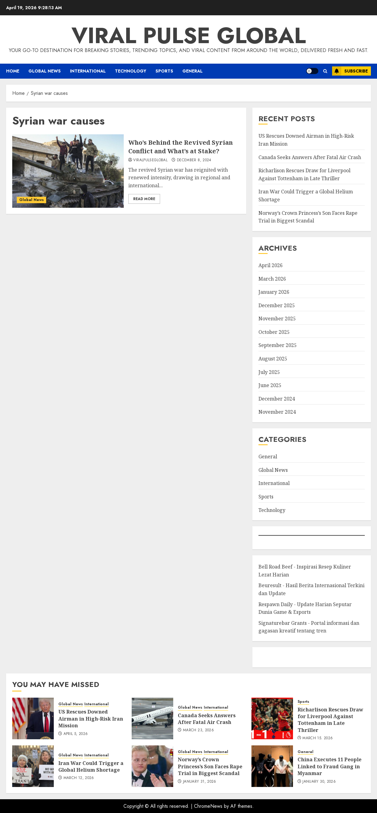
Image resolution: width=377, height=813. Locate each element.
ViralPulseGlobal (150, 160)
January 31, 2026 (199, 781)
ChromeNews (208, 806)
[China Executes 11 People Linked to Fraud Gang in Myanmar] (272, 766)
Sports (164, 71)
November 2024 (277, 411)
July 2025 (269, 372)
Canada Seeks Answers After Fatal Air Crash (309, 157)
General (192, 71)
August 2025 (272, 358)
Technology (130, 71)
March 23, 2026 (198, 730)
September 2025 (277, 345)
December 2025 (276, 305)
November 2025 (277, 318)
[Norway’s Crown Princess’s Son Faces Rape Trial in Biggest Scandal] (152, 766)
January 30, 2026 (319, 781)
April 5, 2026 (76, 734)
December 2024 (276, 398)
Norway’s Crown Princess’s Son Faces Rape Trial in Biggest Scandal (210, 766)
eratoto (265, 657)
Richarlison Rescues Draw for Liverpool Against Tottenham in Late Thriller (330, 719)
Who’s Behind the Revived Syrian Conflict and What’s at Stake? (180, 146)
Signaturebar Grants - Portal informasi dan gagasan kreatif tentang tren (308, 627)
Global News (44, 71)
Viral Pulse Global (188, 35)
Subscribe (350, 71)
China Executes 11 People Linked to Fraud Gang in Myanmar (329, 766)
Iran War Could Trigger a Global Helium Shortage (90, 766)
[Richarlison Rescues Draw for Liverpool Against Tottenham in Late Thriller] (272, 718)
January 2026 (273, 292)
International (88, 71)
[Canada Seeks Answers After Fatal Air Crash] (152, 718)
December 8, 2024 (194, 160)
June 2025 (269, 385)
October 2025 (274, 332)
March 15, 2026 (317, 738)
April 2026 (270, 265)
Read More (144, 199)
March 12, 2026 (79, 778)
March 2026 (272, 278)
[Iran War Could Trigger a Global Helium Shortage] (33, 766)
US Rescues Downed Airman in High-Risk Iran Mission (90, 718)
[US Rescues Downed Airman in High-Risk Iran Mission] (33, 718)
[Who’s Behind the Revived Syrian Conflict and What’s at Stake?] (68, 171)
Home (12, 71)
